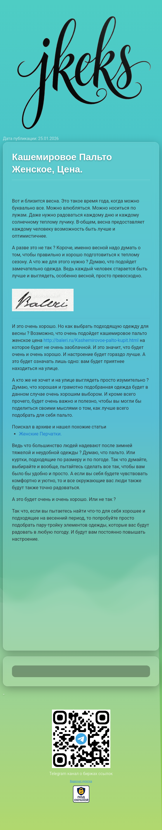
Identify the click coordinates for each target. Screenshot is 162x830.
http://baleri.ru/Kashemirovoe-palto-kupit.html (91, 340)
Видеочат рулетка (81, 781)
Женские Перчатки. (40, 434)
